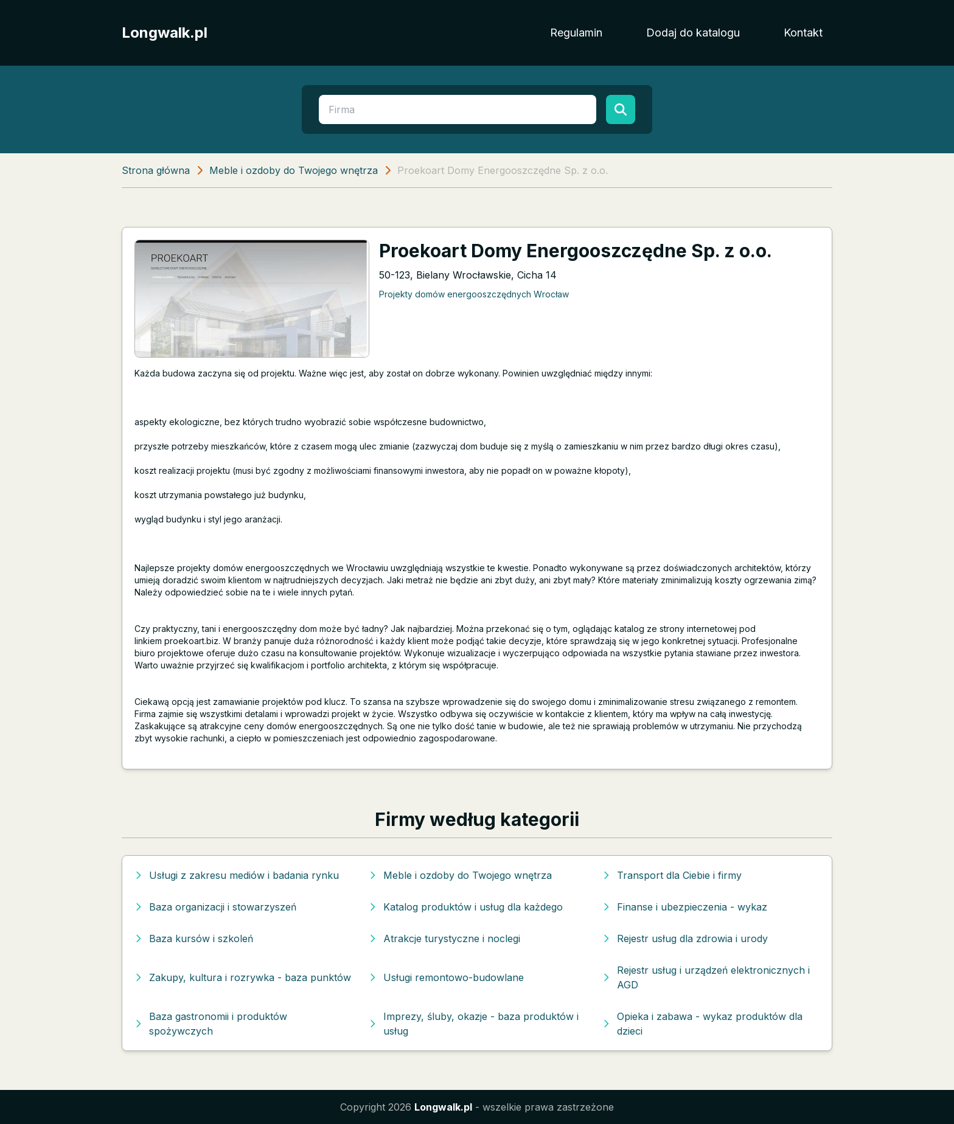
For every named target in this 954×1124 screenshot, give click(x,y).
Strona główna (156, 170)
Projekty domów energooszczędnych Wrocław (474, 294)
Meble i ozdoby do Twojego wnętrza (293, 170)
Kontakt (803, 32)
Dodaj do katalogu (693, 32)
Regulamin (576, 32)
